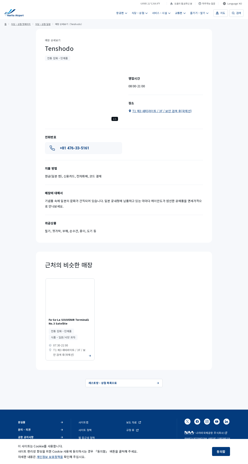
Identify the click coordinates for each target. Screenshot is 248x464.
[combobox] (232, 3)
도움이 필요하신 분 (181, 3)
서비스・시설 (161, 13)
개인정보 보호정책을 (50, 456)
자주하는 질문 (206, 3)
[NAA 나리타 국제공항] (14, 13)
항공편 (122, 13)
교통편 (180, 13)
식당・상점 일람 (43, 24)
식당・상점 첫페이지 (21, 24)
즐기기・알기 (199, 13)
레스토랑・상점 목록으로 (124, 383)
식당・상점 (140, 13)
